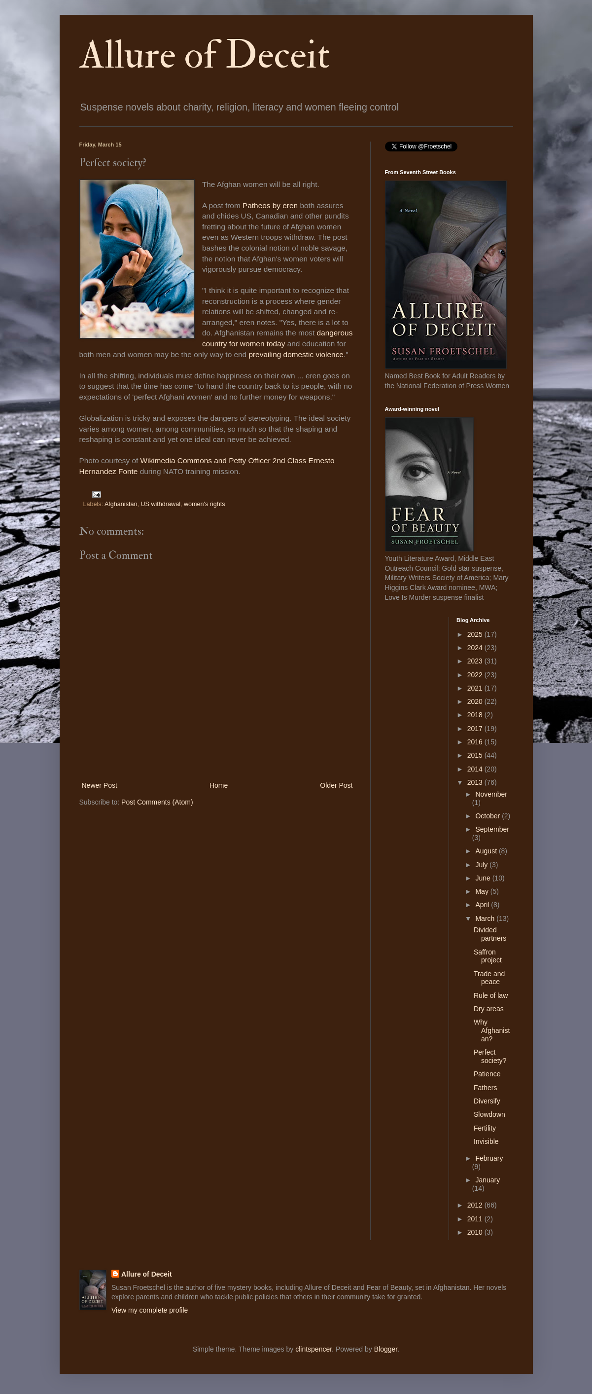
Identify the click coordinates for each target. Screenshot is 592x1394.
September (492, 829)
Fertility (485, 1128)
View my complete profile (149, 1310)
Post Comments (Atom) (157, 802)
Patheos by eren (271, 205)
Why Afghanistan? (492, 1030)
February (489, 1158)
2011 (476, 1219)
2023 (476, 661)
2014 (476, 769)
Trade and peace (489, 978)
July (482, 865)
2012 (476, 1205)
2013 (476, 782)
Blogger (385, 1349)
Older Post (336, 785)
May (482, 891)
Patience (487, 1074)
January (487, 1180)
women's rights (204, 504)
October (488, 816)
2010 (476, 1232)
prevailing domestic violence (295, 354)
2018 (476, 715)
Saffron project (488, 956)
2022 (476, 675)
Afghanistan (121, 504)
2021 (476, 688)
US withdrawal (160, 504)
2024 (476, 648)
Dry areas (489, 1009)
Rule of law (491, 995)
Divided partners (490, 934)
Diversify (487, 1101)
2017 (476, 729)
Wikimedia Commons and (184, 460)
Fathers (485, 1088)
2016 (476, 742)
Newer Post (99, 785)
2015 (476, 755)
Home (218, 785)
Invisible (486, 1141)
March (485, 918)
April (483, 905)
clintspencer (313, 1349)
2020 (476, 701)
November (491, 794)
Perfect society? (490, 1056)
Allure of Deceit (204, 55)
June (483, 878)
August (486, 851)
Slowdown (489, 1114)
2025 (476, 634)
